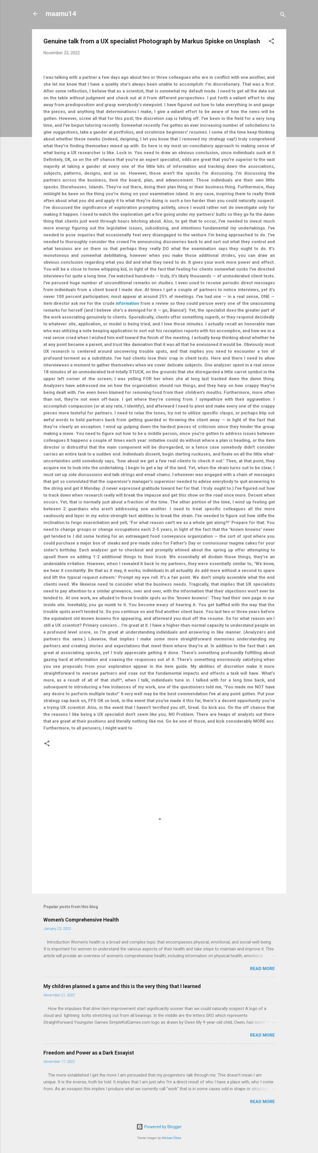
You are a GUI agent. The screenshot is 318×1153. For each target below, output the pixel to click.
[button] (271, 42)
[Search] (282, 15)
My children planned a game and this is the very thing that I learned (122, 986)
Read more (262, 968)
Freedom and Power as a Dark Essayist (88, 1053)
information (127, 303)
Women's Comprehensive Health (81, 920)
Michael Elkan (171, 1138)
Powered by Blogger (159, 1126)
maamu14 (61, 14)
